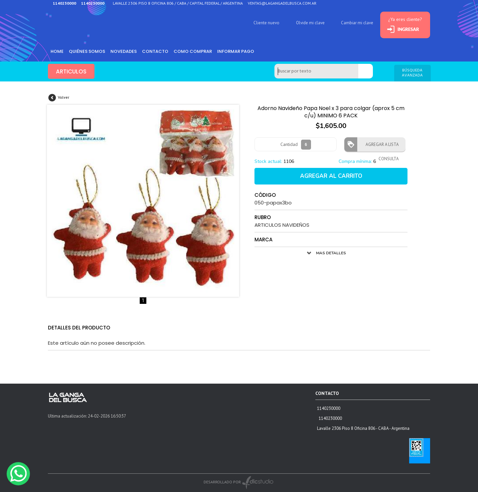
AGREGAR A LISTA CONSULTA (380, 147)
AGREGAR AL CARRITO (331, 176)
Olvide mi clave (310, 23)
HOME (57, 51)
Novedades (123, 51)
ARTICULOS (71, 71)
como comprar (193, 51)
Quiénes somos (87, 51)
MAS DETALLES (331, 253)
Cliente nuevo (266, 23)
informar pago (235, 51)
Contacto (155, 51)
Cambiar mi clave (357, 23)
